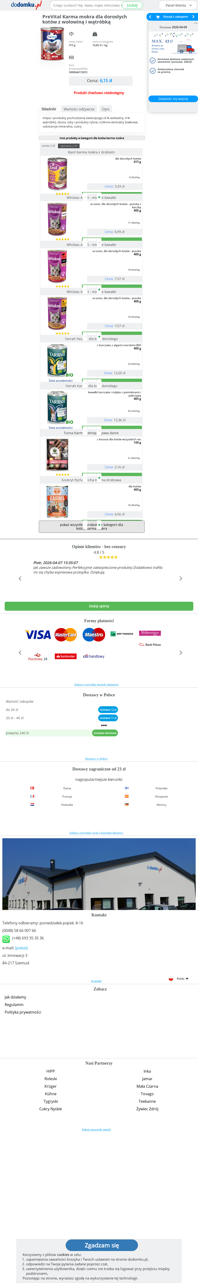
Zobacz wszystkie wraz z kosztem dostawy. (96, 983)
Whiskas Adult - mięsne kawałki (92, 216)
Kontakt (96, 1131)
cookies (63, 1254)
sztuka (58, 145)
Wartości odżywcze (79, 109)
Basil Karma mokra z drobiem (92, 152)
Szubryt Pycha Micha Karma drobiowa (92, 611)
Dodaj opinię (99, 756)
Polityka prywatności (23, 1162)
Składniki (48, 109)
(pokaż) (21, 1098)
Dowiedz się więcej (173, 98)
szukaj (132, 5)
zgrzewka (78, 146)
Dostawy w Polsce (96, 909)
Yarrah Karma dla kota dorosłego (92, 480)
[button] (19, 739)
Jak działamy (15, 1147)
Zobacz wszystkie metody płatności (96, 835)
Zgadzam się (102, 1245)
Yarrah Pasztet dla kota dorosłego (91, 414)
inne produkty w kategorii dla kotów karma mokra (92, 138)
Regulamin (14, 1155)
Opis (105, 109)
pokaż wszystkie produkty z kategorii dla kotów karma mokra (91, 677)
